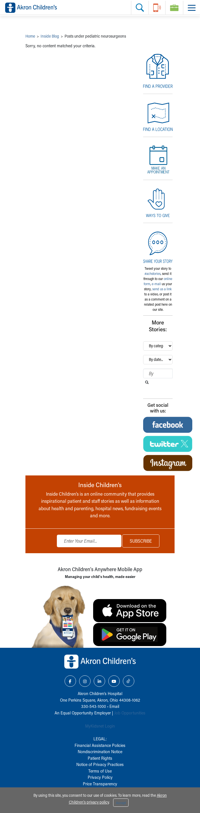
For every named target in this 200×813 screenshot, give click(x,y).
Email (114, 706)
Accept (121, 802)
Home (30, 36)
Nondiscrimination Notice (100, 751)
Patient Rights (100, 758)
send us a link (162, 289)
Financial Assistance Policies (100, 745)
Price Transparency (100, 784)
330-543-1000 (93, 706)
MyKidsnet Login (100, 726)
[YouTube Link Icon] (114, 681)
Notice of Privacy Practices (100, 764)
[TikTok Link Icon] (128, 681)
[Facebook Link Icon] (70, 681)
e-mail (156, 283)
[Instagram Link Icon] (85, 681)
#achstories (153, 273)
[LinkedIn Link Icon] (99, 681)
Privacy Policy (100, 777)
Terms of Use (100, 771)
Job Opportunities (129, 713)
